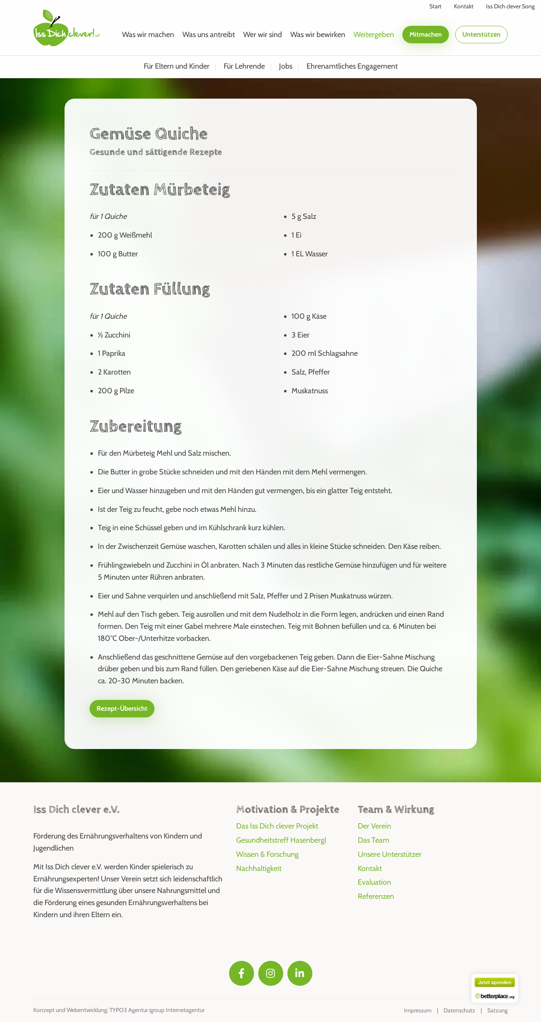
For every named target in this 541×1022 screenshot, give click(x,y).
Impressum (417, 1010)
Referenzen (376, 896)
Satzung (497, 1010)
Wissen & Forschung (267, 854)
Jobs (285, 66)
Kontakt (370, 868)
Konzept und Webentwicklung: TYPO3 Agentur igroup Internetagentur (118, 1010)
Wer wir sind (262, 34)
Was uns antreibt (208, 34)
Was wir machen (148, 34)
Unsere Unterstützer (389, 854)
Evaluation (374, 882)
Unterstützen (481, 34)
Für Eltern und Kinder (176, 66)
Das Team (373, 840)
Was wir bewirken (317, 34)
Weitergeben (374, 34)
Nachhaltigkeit (259, 868)
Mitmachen (425, 34)
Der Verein (374, 826)
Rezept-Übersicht (122, 708)
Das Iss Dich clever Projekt (277, 826)
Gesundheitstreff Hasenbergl (281, 840)
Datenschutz (459, 1010)
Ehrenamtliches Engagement (352, 66)
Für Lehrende (244, 66)
